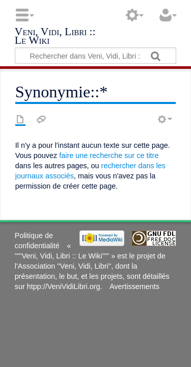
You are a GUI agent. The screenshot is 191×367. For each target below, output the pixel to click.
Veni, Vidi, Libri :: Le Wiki (55, 37)
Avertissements (134, 286)
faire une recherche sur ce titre (108, 155)
